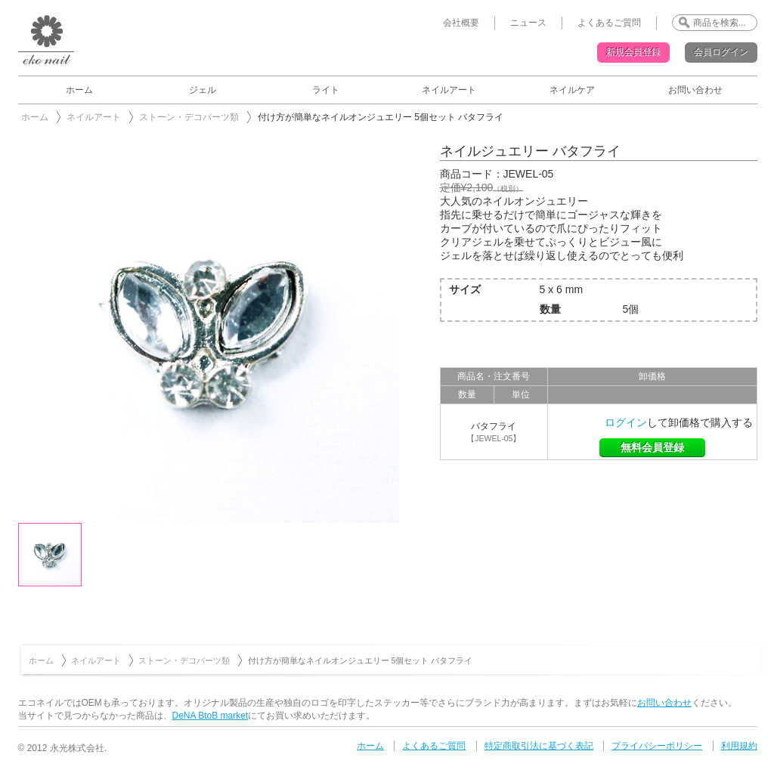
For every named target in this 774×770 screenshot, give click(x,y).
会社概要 (461, 22)
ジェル (202, 90)
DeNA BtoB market (210, 715)
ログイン (626, 422)
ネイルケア (572, 90)
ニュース (528, 22)
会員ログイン (721, 52)
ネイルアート (449, 90)
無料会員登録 (652, 447)
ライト (325, 90)
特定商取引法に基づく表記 (539, 746)
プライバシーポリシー (656, 746)
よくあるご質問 (609, 22)
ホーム (79, 90)
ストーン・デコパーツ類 (189, 117)
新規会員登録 (633, 52)
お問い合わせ (695, 90)
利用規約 (739, 746)
